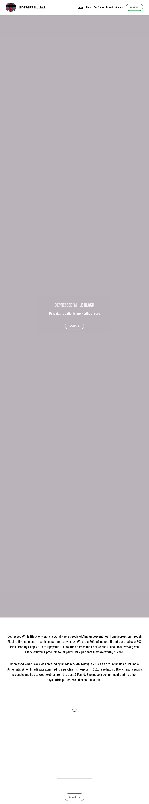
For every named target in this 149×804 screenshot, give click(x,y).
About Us (74, 797)
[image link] (11, 7)
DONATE (134, 7)
